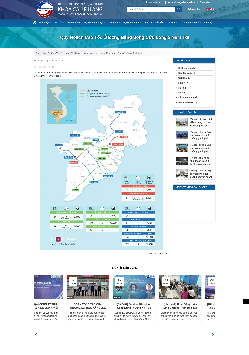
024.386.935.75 (155, 2)
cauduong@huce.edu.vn (182, 2)
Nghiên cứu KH (132, 22)
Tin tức (59, 22)
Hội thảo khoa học (187, 68)
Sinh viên (74, 22)
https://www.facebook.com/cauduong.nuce (146, 351)
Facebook (206, 2)
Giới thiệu (45, 22)
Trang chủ (41, 53)
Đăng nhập (194, 9)
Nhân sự (114, 22)
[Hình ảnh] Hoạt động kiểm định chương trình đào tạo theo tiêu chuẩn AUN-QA (194, 308)
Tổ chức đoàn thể (190, 22)
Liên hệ (208, 22)
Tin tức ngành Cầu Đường (69, 53)
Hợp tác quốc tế (154, 22)
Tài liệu (172, 22)
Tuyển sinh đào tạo (94, 22)
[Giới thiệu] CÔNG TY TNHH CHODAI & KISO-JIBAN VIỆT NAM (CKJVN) (55, 308)
